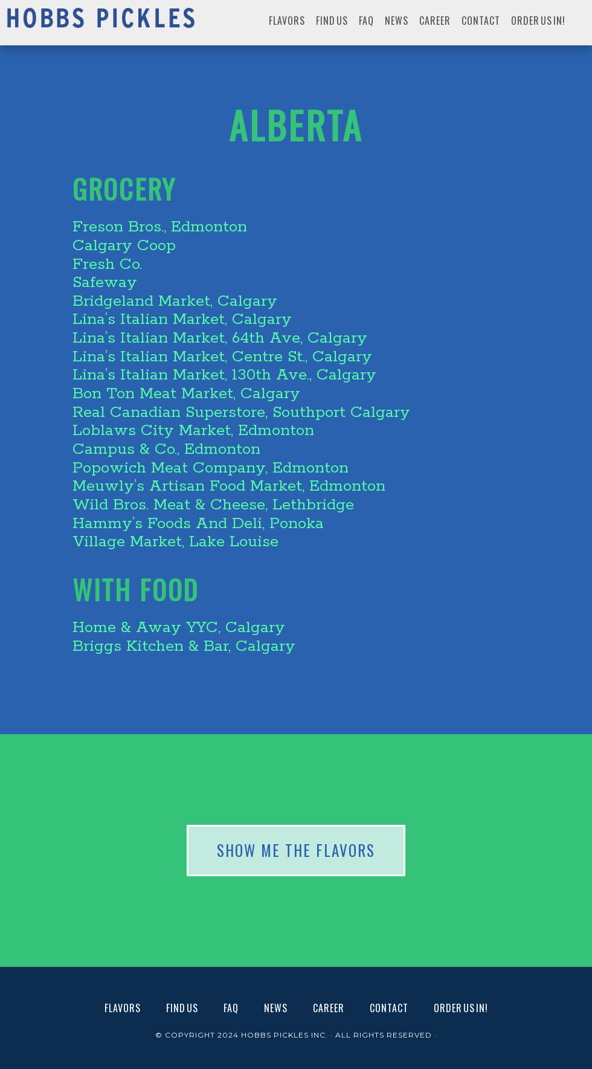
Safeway (104, 282)
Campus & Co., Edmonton (166, 449)
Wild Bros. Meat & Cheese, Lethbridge (213, 505)
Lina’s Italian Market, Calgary (182, 319)
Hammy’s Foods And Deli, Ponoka (198, 524)
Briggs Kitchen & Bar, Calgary (183, 646)
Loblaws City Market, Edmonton (193, 431)
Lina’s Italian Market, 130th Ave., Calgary (224, 375)
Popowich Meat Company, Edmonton (210, 468)
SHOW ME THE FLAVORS (296, 850)
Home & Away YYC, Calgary (178, 628)
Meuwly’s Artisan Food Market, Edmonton (228, 486)
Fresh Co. (107, 264)
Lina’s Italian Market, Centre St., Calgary (222, 357)
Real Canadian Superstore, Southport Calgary (241, 412)
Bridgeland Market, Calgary (174, 301)
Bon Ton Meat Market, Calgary (186, 394)
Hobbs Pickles (101, 22)
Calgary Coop (124, 246)
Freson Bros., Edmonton (159, 227)
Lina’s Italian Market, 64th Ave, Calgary (219, 338)
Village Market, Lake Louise (175, 542)
